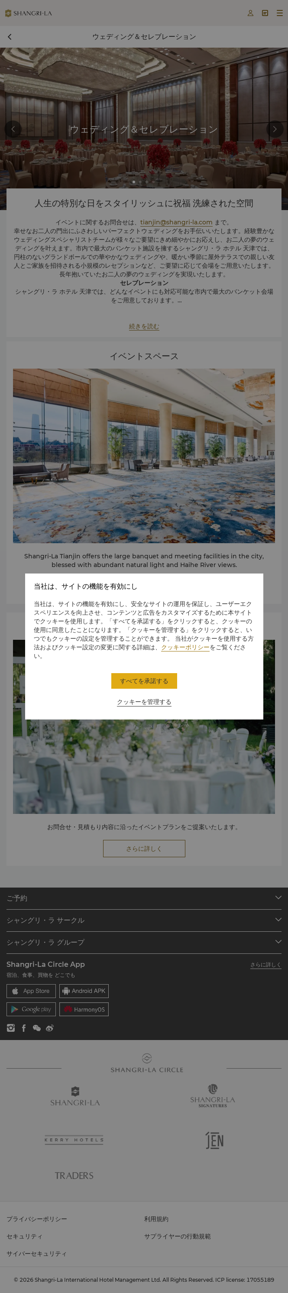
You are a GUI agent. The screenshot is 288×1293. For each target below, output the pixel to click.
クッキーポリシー (185, 647)
